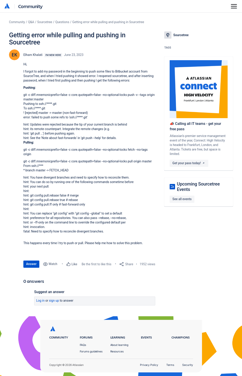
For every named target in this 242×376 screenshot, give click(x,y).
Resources (117, 351)
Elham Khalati (32, 55)
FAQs (83, 345)
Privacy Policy (149, 365)
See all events (181, 199)
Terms (170, 365)
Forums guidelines (91, 351)
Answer (31, 264)
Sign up (54, 300)
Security (187, 365)
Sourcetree (44, 22)
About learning (119, 345)
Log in (40, 300)
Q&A (31, 22)
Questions (62, 22)
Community (30, 6)
